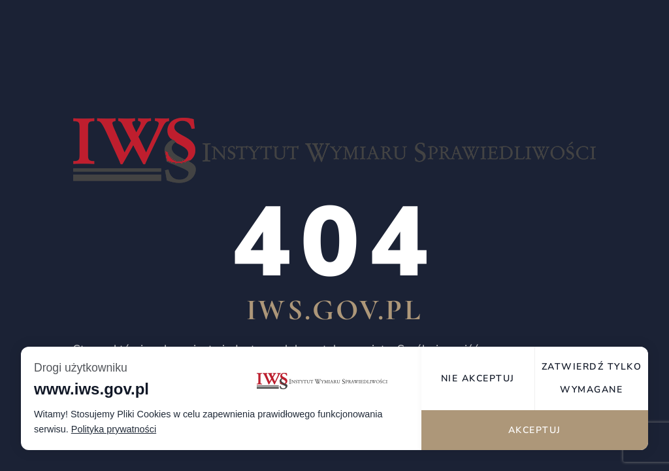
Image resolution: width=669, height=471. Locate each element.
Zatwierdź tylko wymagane (592, 378)
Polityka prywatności (113, 429)
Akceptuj (534, 430)
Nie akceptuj (478, 378)
